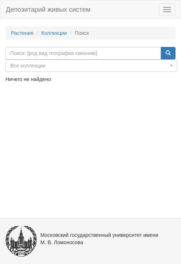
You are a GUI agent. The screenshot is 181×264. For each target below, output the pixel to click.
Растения (22, 33)
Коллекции (54, 33)
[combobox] (91, 65)
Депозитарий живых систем (48, 9)
